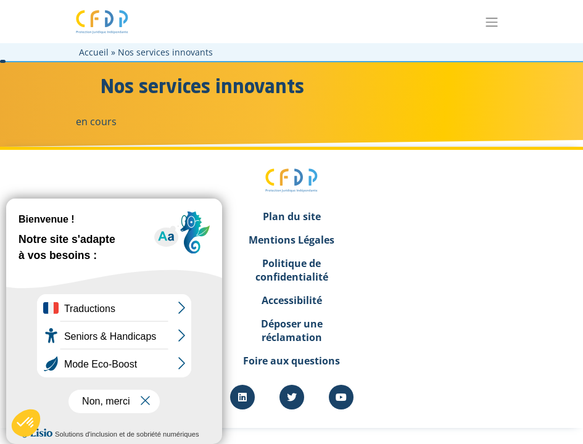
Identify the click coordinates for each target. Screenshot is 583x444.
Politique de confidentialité (291, 270)
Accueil (94, 52)
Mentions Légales (291, 240)
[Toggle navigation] (492, 21)
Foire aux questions (291, 361)
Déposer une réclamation (292, 330)
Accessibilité (292, 300)
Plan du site (292, 216)
